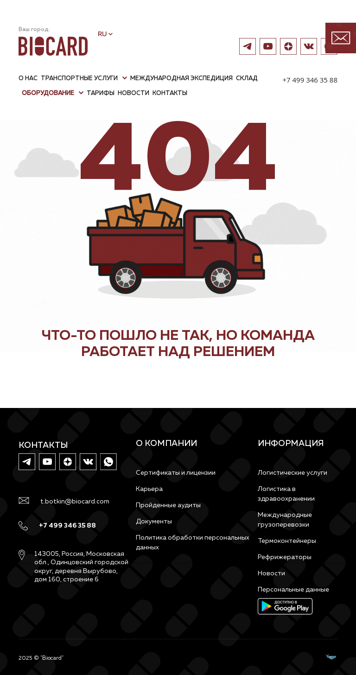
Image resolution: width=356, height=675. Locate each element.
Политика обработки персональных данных (192, 543)
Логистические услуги (292, 473)
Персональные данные (293, 589)
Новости (271, 573)
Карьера (149, 489)
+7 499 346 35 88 (309, 79)
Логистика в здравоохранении (286, 494)
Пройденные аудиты (168, 505)
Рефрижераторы (285, 557)
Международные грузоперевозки (285, 520)
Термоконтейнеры (287, 541)
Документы (154, 521)
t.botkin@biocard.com (74, 501)
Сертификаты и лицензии (176, 473)
